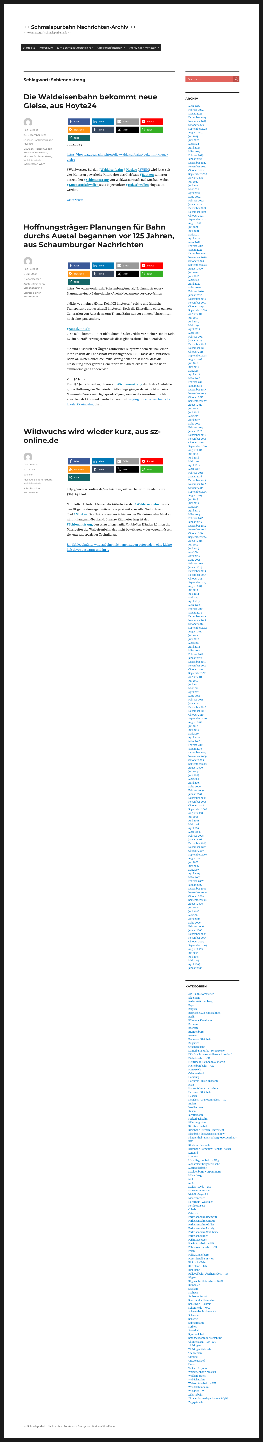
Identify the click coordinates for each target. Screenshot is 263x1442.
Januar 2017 (195, 431)
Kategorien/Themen (111, 47)
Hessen (192, 1096)
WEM (42, 163)
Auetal (27, 283)
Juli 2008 (193, 816)
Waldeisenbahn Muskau (202, 1372)
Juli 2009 (193, 771)
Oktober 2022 (196, 170)
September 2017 (197, 401)
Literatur (193, 1156)
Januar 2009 (195, 794)
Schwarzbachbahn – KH (202, 1311)
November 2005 (197, 937)
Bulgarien (193, 1043)
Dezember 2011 (197, 661)
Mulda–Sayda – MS (199, 1186)
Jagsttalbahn (195, 1115)
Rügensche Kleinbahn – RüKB (205, 1281)
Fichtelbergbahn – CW (201, 1065)
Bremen (193, 1035)
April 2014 (194, 556)
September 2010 (197, 718)
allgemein (194, 997)
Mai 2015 (193, 506)
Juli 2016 (193, 453)
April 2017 (194, 419)
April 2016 (194, 465)
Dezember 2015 (197, 480)
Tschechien (195, 1353)
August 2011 (195, 677)
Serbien (192, 1326)
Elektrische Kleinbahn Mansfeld (206, 1062)
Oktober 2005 (196, 941)
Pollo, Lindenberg (198, 1254)
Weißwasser (31, 163)
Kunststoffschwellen (84, 185)
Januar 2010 (195, 748)
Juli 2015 (193, 499)
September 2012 (197, 627)
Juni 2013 (193, 593)
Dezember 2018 (197, 344)
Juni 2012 (193, 639)
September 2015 (197, 491)
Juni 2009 (193, 775)
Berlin (191, 1016)
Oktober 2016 (196, 442)
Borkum (193, 1024)
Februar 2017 (195, 427)
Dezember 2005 (197, 934)
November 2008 (197, 801)
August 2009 (195, 767)
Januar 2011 (194, 703)
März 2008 (194, 832)
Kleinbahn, (86, 404)
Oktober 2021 (195, 215)
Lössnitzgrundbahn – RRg (203, 1160)
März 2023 (194, 151)
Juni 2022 (193, 185)
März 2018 (194, 378)
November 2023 (197, 121)
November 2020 (197, 257)
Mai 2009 (193, 779)
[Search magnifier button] (236, 79)
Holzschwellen (138, 185)
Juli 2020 (193, 272)
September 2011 (197, 673)
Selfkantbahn (196, 1322)
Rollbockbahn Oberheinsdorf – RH (208, 1273)
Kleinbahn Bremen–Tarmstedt (206, 1130)
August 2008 (195, 813)
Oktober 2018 (195, 351)
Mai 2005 (193, 960)
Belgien (192, 1009)
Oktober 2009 (196, 760)
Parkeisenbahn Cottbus (201, 1220)
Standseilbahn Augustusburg (205, 1338)
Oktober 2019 (196, 306)
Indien (192, 1103)
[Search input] (210, 79)
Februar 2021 (195, 246)
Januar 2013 (195, 612)
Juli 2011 (193, 680)
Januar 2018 (195, 385)
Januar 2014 (195, 567)
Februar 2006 (196, 926)
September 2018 (197, 355)
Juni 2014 (193, 548)
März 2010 (194, 741)
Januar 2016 (195, 476)
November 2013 (197, 574)
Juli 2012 (193, 635)
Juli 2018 (193, 363)
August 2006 (195, 903)
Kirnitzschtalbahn (198, 1126)
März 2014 (194, 559)
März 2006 (194, 922)
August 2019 (195, 314)
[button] (79, 121)
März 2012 (194, 650)
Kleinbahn (38, 283)
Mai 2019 (193, 325)
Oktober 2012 (195, 624)
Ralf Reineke (31, 129)
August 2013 (195, 586)
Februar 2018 (195, 382)
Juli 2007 (193, 862)
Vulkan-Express (197, 1368)
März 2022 (194, 196)
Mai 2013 (193, 597)
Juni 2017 (193, 412)
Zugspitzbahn (196, 1402)
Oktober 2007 (196, 850)
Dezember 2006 (197, 888)
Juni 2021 (193, 230)
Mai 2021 (193, 234)
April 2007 (194, 873)
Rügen (192, 1277)
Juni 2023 (193, 140)
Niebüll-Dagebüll (198, 1194)
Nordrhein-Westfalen (200, 1201)
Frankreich (194, 1069)
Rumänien (194, 1285)
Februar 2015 (195, 518)
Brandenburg (196, 1031)
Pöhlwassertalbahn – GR (202, 1247)
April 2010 (194, 737)
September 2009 (197, 763)
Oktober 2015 (195, 487)
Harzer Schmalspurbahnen (203, 1088)
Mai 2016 (193, 461)
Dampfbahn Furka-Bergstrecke (206, 1050)
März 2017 (194, 423)
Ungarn (192, 1364)
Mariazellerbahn (197, 1167)
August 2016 (195, 450)
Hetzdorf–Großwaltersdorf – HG (207, 1099)
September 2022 (197, 174)
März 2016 (194, 469)
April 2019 (194, 329)
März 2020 (194, 287)
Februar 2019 (195, 336)
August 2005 (195, 949)
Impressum (46, 47)
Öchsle (192, 1209)
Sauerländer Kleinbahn (201, 1300)
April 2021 (194, 238)
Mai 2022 (193, 189)
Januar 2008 (195, 839)
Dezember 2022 (197, 162)
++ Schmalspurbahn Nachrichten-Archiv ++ (80, 27)
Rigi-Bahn (194, 1270)
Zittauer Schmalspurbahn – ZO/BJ (208, 1398)
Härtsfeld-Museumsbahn (203, 1080)
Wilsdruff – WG (197, 1390)
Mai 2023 (193, 143)
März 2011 (194, 695)
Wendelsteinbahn (198, 1387)
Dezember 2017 (197, 389)
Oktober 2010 (195, 714)
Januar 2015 (195, 522)
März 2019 (194, 332)
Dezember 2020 (197, 253)
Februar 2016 (195, 472)
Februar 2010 (195, 745)
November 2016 (197, 438)
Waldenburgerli (197, 1375)
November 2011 (197, 665)
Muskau (131, 169)
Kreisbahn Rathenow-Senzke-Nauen (209, 1149)
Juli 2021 (193, 227)
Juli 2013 (193, 590)
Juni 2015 (193, 503)
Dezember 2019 (197, 298)
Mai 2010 (193, 733)
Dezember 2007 (197, 843)
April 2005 (194, 964)
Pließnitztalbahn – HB (201, 1243)
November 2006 (197, 892)
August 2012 (195, 631)
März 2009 (194, 786)
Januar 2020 (195, 295)
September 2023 (197, 128)
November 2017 (197, 393)
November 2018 (197, 348)
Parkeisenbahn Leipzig (201, 1228)
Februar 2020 (196, 291)
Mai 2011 (193, 688)
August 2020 (195, 268)
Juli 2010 (193, 726)
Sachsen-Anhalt (197, 1296)
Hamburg (193, 1077)
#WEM (144, 169)
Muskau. (82, 514)
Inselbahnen (195, 1107)
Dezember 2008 (197, 797)
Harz (191, 1084)
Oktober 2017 (195, 397)
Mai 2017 (193, 416)
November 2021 (197, 212)
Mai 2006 (193, 915)
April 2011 (193, 692)
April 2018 (194, 374)
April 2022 (194, 193)
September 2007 (197, 854)
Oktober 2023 (196, 125)
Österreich (194, 1213)
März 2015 (194, 514)
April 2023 (194, 147)
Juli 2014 (193, 544)
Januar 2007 (195, 884)
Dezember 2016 (197, 435)
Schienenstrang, (81, 524)
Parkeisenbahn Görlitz (201, 1224)
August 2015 (195, 495)
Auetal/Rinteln (79, 329)
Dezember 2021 (197, 208)
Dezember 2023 (197, 117)
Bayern (192, 1005)
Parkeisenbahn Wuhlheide (203, 1232)
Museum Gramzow (199, 1190)
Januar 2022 (195, 204)
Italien (192, 1111)
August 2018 (195, 359)
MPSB (191, 1183)
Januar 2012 (195, 658)
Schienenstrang (97, 179)
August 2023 (195, 132)
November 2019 (197, 302)
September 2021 (197, 219)
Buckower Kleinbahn (200, 1039)
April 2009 (194, 782)
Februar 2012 (195, 654)
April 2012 (194, 646)
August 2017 (195, 404)
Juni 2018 (193, 367)
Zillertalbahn (195, 1394)
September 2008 (197, 809)
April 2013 (194, 601)
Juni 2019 (193, 321)
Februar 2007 (196, 881)
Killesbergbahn (197, 1122)
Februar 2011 (195, 699)
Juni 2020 (193, 276)
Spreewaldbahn (197, 1334)
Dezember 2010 (197, 707)
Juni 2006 (193, 911)
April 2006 (194, 918)
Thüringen (194, 1345)
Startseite (29, 47)
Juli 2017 (193, 408)
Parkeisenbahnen (198, 1235)
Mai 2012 (193, 642)
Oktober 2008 (196, 805)
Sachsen (28, 139)
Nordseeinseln (196, 1205)
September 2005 (197, 945)
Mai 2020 (193, 280)
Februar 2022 (196, 200)
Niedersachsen (32, 278)
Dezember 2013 (197, 571)
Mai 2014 (193, 552)
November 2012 (197, 620)
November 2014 (197, 529)
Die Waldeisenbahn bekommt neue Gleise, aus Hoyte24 (90, 101)
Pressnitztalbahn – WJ (201, 1258)
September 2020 (197, 264)
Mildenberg (195, 1175)
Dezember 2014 (197, 525)
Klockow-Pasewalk (199, 1145)
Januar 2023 (195, 159)
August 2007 (195, 858)
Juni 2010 (193, 729)
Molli (191, 1179)
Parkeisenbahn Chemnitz (202, 1217)
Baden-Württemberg (200, 1001)
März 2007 (194, 877)
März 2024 (194, 106)
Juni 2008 (193, 820)
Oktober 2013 (195, 578)
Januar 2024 (195, 113)
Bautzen (148, 174)
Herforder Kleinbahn (200, 1092)
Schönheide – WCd (199, 1307)
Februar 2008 (196, 835)
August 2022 (195, 177)
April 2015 (194, 510)
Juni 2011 (193, 684)
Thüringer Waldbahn (200, 1349)
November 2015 (197, 484)
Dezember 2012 (197, 616)
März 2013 (194, 605)
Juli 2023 (193, 136)
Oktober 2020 (196, 261)
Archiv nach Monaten (144, 47)
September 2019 (197, 310)
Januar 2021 (195, 249)
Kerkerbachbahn (198, 1118)
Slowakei (193, 1330)
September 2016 (197, 446)
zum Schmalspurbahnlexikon (75, 47)
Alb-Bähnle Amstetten (201, 994)
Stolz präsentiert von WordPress (96, 1426)
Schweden (194, 1315)
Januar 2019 (195, 340)
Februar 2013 (195, 608)
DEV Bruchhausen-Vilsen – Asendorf (210, 1054)
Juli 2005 (193, 952)
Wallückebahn (196, 1379)
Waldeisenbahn (112, 169)
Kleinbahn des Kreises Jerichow (206, 1133)
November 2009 (197, 756)
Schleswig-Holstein (199, 1304)
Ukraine (193, 1356)
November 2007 (197, 847)
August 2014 (195, 540)
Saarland (193, 1288)
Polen (191, 1251)
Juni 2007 (193, 866)
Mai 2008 (193, 824)
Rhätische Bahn (197, 1262)
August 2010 (195, 722)
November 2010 (197, 711)
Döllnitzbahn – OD (199, 1058)
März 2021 (194, 242)
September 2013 (197, 582)
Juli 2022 (193, 181)
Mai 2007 (193, 869)
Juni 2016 (193, 457)
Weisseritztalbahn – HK (202, 1383)
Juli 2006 (193, 907)
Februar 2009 (196, 790)
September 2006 (197, 900)
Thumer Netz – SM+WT (202, 1341)
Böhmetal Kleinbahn (200, 1020)
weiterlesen (75, 200)
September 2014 (197, 537)
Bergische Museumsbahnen (204, 1012)
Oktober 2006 (196, 896)
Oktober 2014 (195, 533)
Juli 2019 (193, 317)
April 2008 (194, 828)
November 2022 (197, 166)
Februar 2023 (195, 155)
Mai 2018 (193, 370)
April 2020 (194, 283)
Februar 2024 (196, 109)
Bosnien (193, 1028)
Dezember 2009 (197, 752)
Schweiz (193, 1319)
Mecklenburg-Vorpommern (204, 1171)
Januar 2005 (195, 968)
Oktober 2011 (195, 669)
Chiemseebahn (196, 1046)
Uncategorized (196, 1360)
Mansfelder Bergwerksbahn (204, 1164)
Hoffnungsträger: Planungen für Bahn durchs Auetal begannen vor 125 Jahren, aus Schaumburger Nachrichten (99, 236)
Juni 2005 (193, 956)
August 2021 (195, 223)
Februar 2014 (195, 563)
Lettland (193, 1152)
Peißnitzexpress (197, 1239)
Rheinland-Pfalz (197, 1266)
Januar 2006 (195, 930)
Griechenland (196, 1073)
